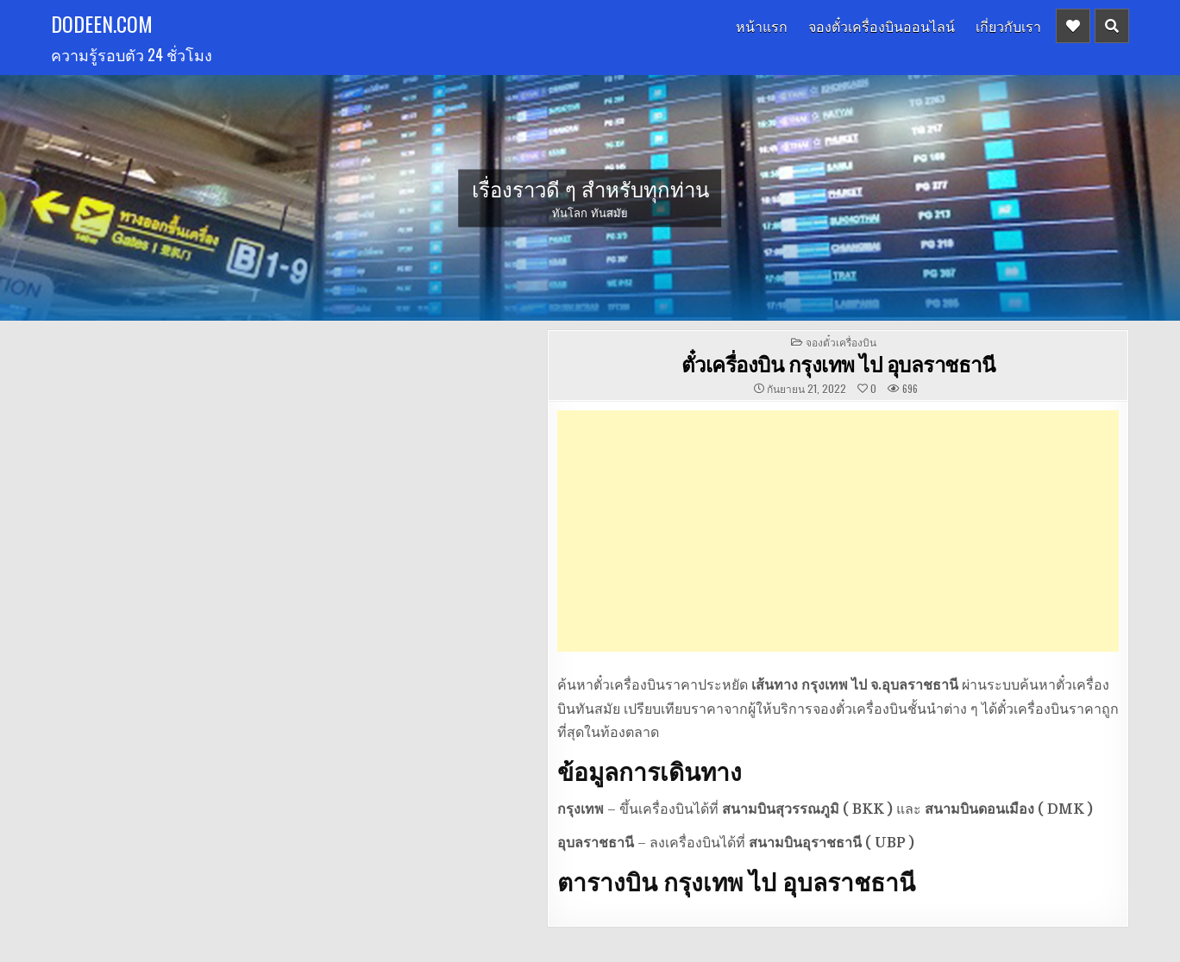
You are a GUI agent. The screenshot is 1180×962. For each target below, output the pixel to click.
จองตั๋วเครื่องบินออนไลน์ (881, 26)
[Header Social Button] (1073, 26)
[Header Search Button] (1112, 26)
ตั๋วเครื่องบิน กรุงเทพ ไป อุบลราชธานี (838, 364)
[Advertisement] (838, 531)
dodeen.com (102, 23)
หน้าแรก (762, 26)
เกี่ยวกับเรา (1008, 26)
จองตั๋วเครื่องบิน (841, 341)
